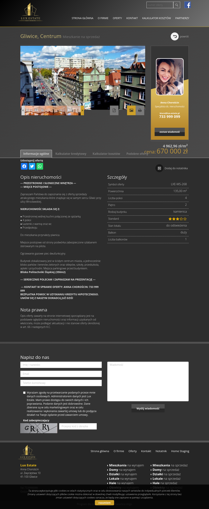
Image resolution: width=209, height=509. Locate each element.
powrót (184, 36)
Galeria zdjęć (131, 110)
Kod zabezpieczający (36, 420)
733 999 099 (169, 116)
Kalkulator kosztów (156, 18)
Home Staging (180, 451)
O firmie (103, 18)
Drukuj (140, 110)
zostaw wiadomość (170, 131)
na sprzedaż (170, 465)
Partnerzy (182, 18)
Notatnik (161, 451)
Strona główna (82, 18)
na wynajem (126, 465)
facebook (187, 4)
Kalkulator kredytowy (70, 154)
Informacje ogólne (36, 154)
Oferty (117, 18)
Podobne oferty (137, 154)
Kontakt (132, 18)
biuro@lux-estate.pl (170, 113)
